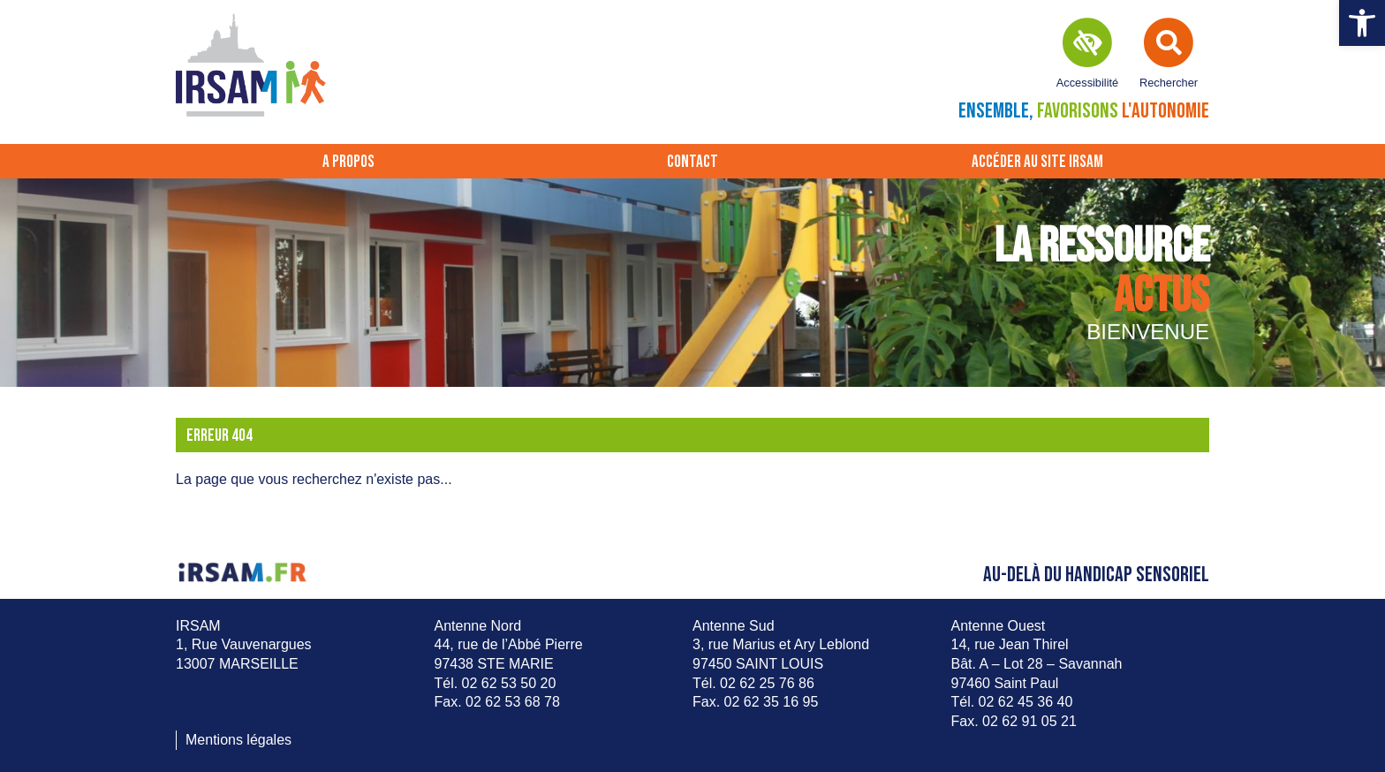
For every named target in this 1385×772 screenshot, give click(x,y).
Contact (692, 162)
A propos (348, 162)
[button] (1362, 23)
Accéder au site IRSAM (1037, 162)
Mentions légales (238, 739)
